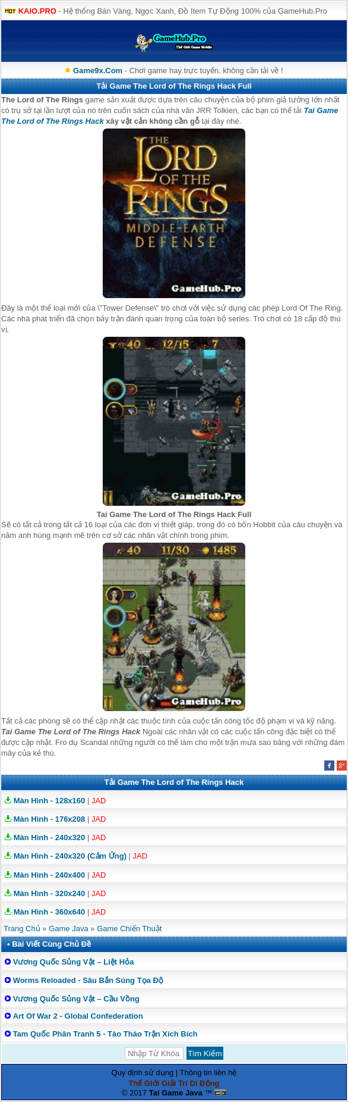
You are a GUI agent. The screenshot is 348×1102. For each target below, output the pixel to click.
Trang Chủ (22, 928)
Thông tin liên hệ (208, 1072)
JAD (98, 800)
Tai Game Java (176, 1092)
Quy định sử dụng (143, 1072)
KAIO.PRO (37, 11)
